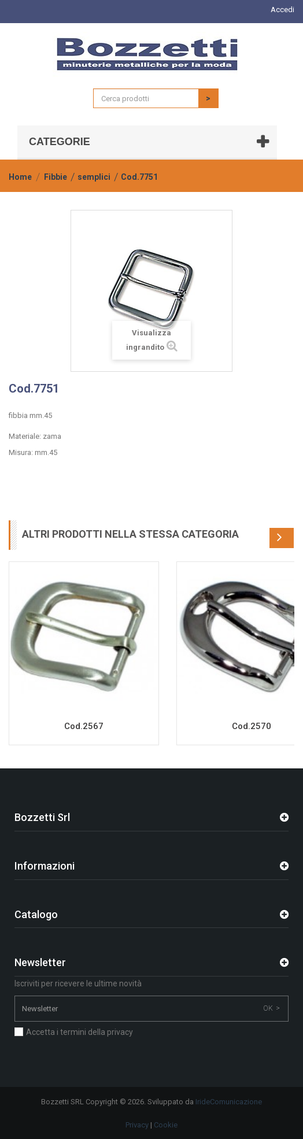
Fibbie (55, 177)
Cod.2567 (84, 726)
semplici (93, 177)
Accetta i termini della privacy (79, 1032)
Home (20, 177)
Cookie (166, 1124)
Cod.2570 (251, 726)
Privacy (137, 1124)
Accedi (282, 9)
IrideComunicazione (228, 1101)
